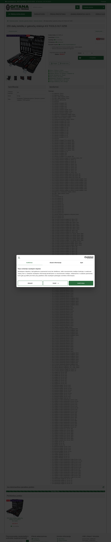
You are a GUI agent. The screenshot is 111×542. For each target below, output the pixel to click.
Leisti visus (80, 283)
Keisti (55, 283)
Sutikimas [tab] (29, 262)
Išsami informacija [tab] (55, 262)
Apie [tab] (81, 262)
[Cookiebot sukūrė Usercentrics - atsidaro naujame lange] (85, 257)
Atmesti (30, 283)
